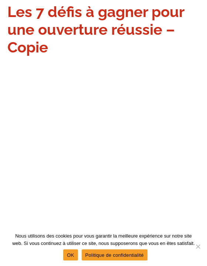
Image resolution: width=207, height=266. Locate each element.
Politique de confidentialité (114, 255)
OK (70, 255)
